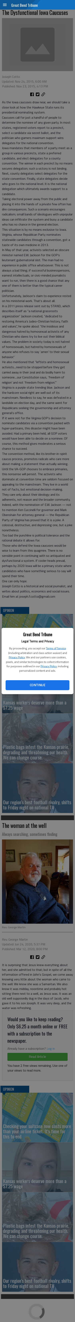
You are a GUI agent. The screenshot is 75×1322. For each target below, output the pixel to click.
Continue (37, 685)
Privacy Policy (17, 657)
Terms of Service (56, 648)
